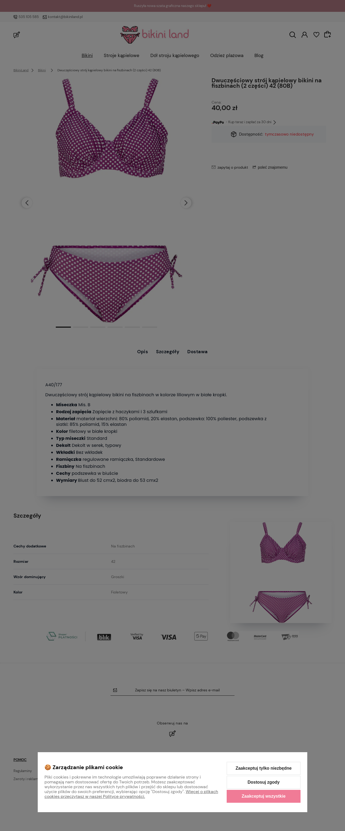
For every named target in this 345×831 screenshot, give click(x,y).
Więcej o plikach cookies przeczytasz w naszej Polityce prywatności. (131, 794)
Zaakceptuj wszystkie (264, 796)
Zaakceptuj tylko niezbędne (264, 768)
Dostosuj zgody (263, 782)
